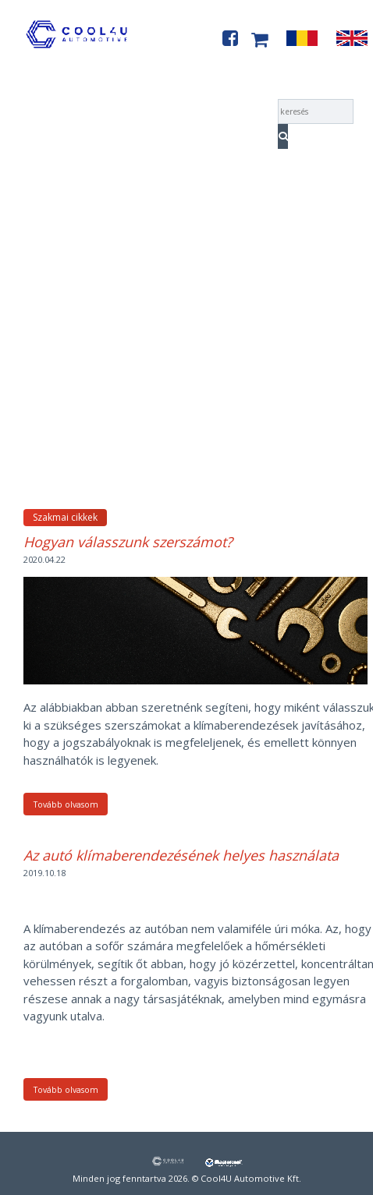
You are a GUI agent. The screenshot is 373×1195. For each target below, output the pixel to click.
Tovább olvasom (66, 804)
